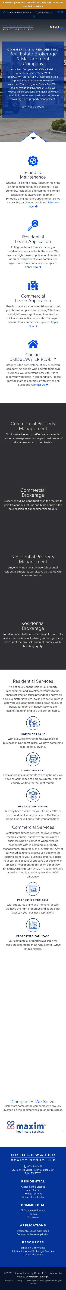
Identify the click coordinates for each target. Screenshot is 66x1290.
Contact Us (39, 385)
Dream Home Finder (33, 1197)
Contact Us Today (33, 107)
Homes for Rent (33, 1193)
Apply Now (33, 267)
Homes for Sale (33, 1190)
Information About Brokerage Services (33, 1251)
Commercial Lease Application (33, 1234)
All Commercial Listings (33, 1210)
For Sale (33, 1213)
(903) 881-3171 (44, 12)
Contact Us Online (33, 1254)
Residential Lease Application (33, 1230)
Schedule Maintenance (17, 12)
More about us (33, 1069)
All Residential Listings (33, 1186)
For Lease (33, 1217)
